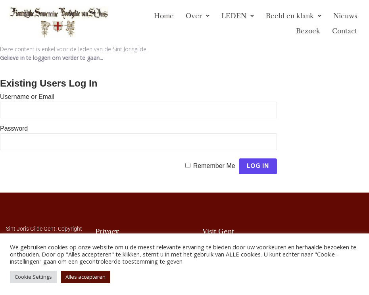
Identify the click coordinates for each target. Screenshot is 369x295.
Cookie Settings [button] (33, 276)
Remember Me (214, 165)
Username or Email (27, 96)
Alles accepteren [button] (85, 276)
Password (14, 128)
